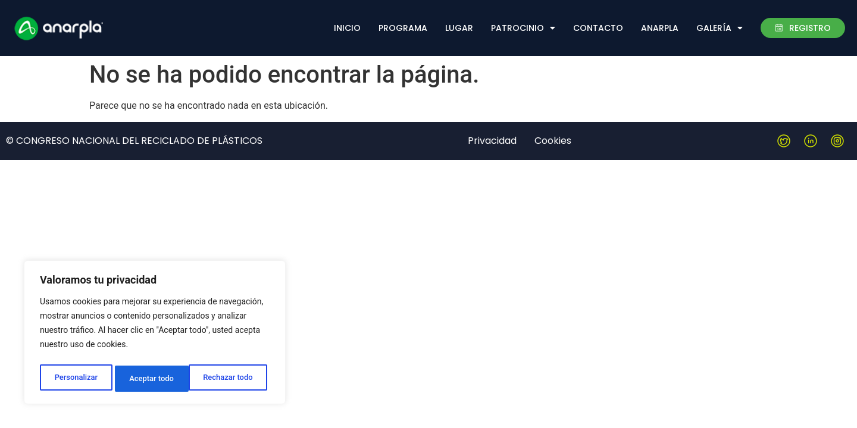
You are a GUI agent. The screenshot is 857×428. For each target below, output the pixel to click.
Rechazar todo (154, 378)
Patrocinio (523, 28)
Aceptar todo (233, 378)
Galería (719, 28)
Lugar (459, 28)
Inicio (347, 28)
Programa (403, 28)
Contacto (598, 28)
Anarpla (659, 28)
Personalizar (75, 378)
